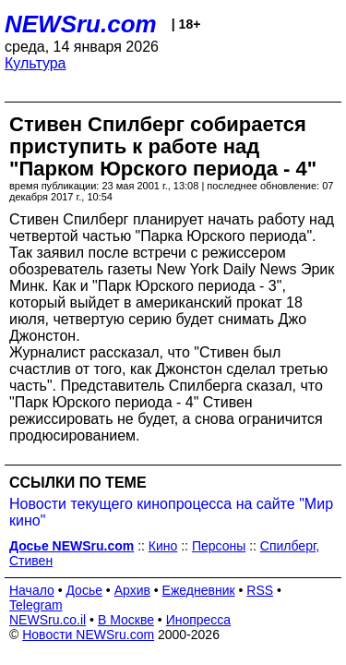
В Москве (126, 619)
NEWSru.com (81, 24)
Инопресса (199, 619)
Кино (163, 545)
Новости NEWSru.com (88, 634)
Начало (31, 590)
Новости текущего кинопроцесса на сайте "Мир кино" (171, 512)
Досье (84, 590)
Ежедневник (198, 590)
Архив (132, 590)
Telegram (36, 605)
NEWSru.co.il (47, 619)
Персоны (218, 545)
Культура (35, 63)
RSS (259, 590)
